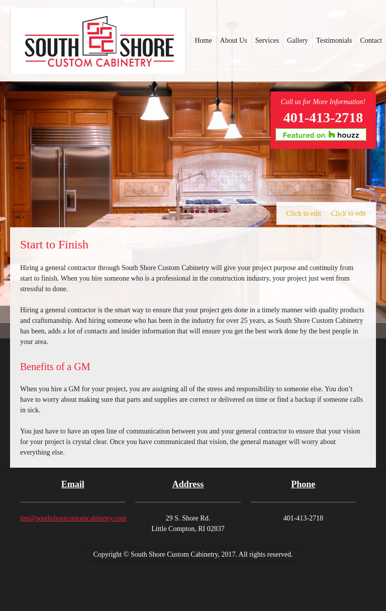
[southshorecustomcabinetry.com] (98, 41)
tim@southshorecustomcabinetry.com (73, 518)
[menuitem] (203, 40)
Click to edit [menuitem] (303, 213)
